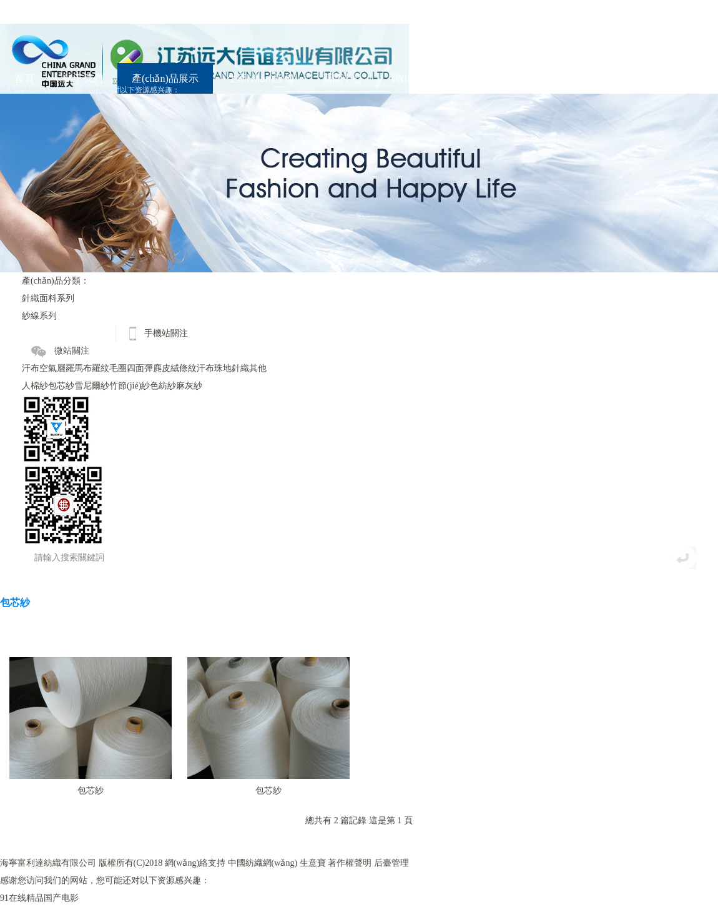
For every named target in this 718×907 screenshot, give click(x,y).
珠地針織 (231, 368)
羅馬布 (79, 368)
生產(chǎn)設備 (260, 78)
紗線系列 (39, 315)
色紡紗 (163, 385)
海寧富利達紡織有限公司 (48, 863)
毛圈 (118, 368)
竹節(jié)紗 (129, 385)
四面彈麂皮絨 (153, 368)
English (496, 78)
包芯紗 (61, 385)
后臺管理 (391, 863)
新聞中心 (343, 78)
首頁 (24, 78)
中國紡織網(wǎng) (262, 863)
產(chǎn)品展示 (165, 78)
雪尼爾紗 (91, 385)
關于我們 (83, 78)
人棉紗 (35, 385)
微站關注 (71, 350)
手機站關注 (166, 333)
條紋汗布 (196, 368)
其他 (258, 368)
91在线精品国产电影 (39, 898)
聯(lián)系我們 (422, 78)
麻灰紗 (189, 385)
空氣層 (52, 368)
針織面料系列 (48, 298)
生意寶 (313, 863)
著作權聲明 (349, 863)
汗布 (30, 368)
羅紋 (100, 368)
